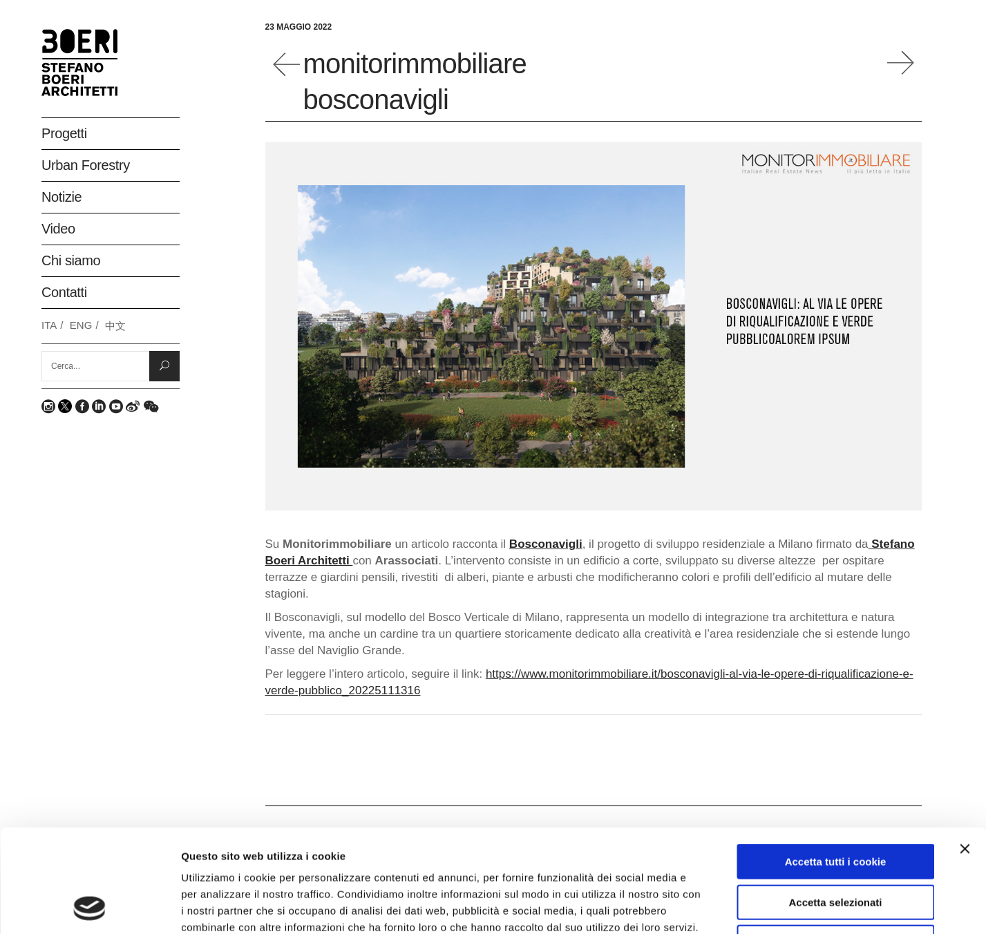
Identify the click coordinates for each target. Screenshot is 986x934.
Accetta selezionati (835, 806)
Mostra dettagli (733, 907)
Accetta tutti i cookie (836, 765)
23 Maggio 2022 (298, 27)
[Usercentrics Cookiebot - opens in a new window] (89, 907)
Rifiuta (835, 846)
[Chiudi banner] (964, 752)
